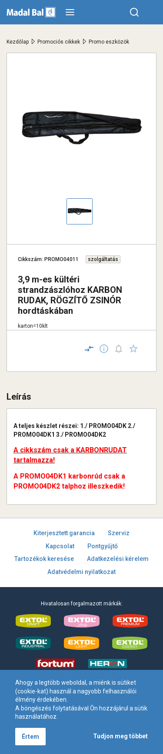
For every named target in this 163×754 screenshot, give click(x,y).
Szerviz (119, 533)
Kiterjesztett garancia (64, 533)
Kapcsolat (60, 546)
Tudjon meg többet (120, 736)
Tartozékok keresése (44, 558)
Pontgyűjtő (102, 546)
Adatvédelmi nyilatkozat (81, 571)
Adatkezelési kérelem (118, 558)
